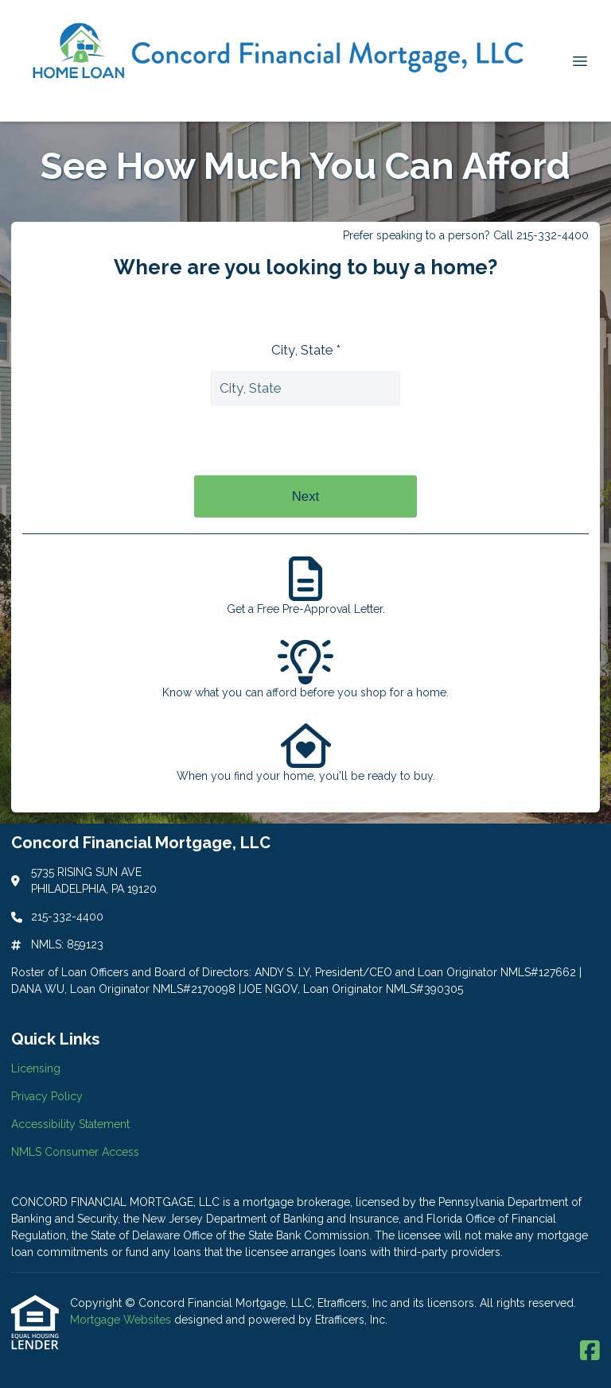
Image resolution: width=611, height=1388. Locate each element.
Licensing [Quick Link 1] (35, 1068)
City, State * (306, 350)
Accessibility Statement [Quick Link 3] (70, 1124)
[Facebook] (590, 1351)
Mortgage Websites (122, 1319)
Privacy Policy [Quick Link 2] (47, 1096)
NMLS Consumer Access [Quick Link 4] (75, 1152)
